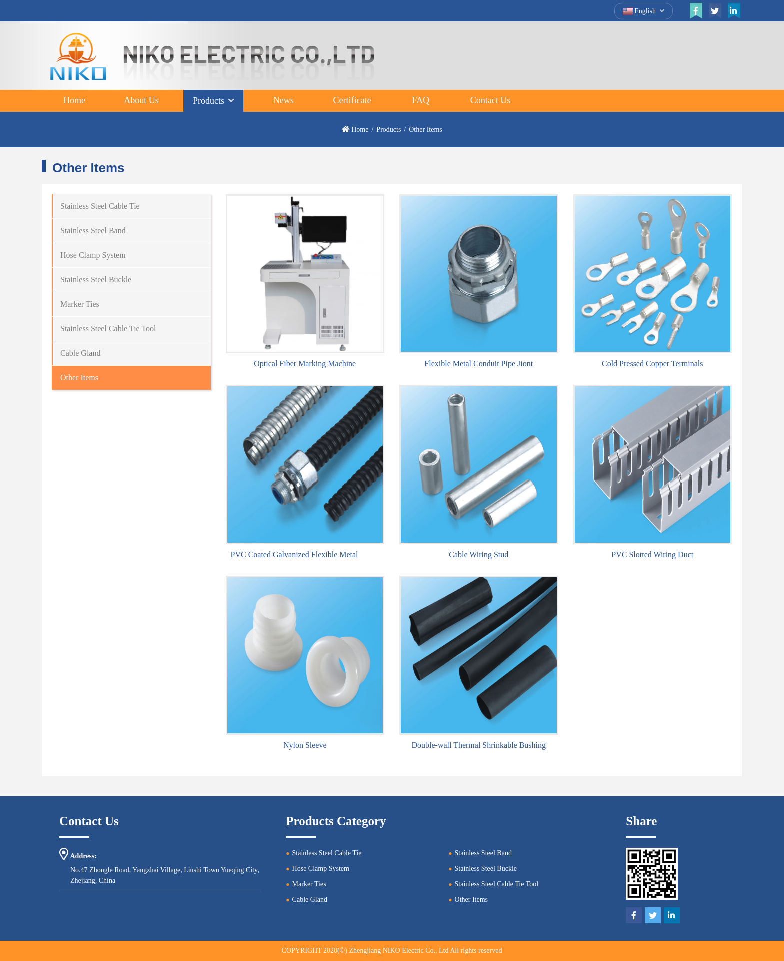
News (284, 100)
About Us (141, 100)
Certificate (352, 100)
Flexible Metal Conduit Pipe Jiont (478, 363)
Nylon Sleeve (305, 745)
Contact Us (490, 100)
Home (75, 100)
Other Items (79, 377)
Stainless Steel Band (93, 230)
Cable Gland (80, 353)
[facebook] (696, 11)
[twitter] (715, 11)
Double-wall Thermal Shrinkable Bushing (479, 745)
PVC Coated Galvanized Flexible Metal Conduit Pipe (316, 554)
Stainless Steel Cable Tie (100, 206)
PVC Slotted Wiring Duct (653, 554)
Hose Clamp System (93, 255)
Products (208, 101)
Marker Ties (80, 304)
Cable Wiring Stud (478, 554)
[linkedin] (734, 11)
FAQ (421, 100)
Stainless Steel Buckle (96, 279)
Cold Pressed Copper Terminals (653, 363)
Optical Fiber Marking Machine (305, 363)
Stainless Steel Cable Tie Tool (108, 328)
